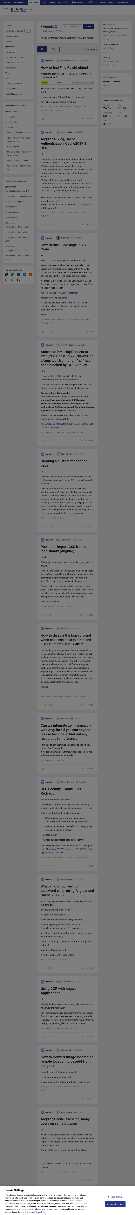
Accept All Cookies (115, 1207)
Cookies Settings (115, 1200)
